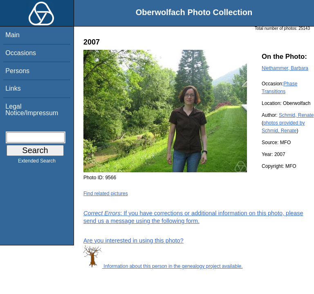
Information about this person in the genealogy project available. (163, 266)
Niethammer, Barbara (285, 68)
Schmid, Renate (296, 115)
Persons (17, 70)
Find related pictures (105, 193)
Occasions (20, 52)
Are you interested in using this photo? (133, 240)
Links (12, 88)
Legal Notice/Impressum (31, 109)
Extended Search (37, 162)
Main (12, 34)
